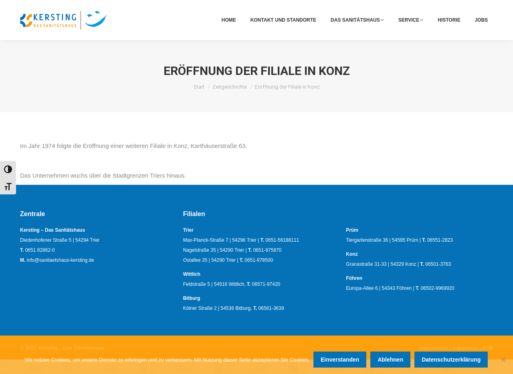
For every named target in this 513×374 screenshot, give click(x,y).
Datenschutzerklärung (451, 360)
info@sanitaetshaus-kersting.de (456, 7)
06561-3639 (271, 322)
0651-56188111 (282, 254)
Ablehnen (391, 360)
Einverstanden (340, 360)
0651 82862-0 (386, 7)
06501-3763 (438, 278)
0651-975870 (267, 264)
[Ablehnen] (503, 360)
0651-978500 (258, 274)
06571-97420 (266, 298)
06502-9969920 (437, 302)
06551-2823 (440, 254)
